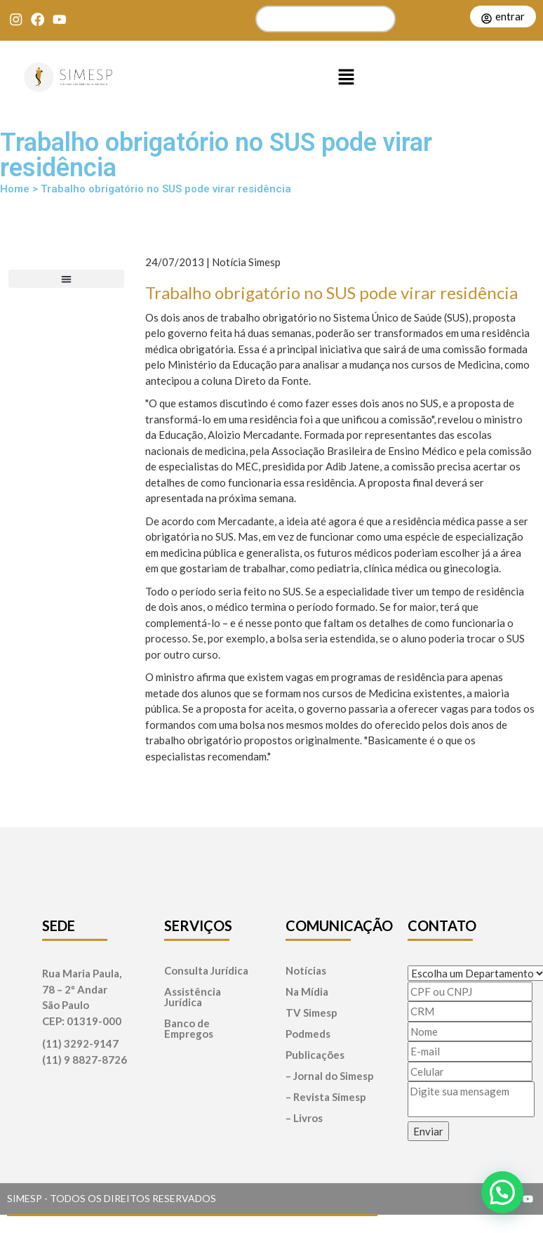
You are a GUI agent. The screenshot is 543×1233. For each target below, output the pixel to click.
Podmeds (308, 1034)
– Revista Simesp (326, 1097)
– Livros (304, 1118)
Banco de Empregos (188, 1028)
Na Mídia (307, 992)
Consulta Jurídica (206, 970)
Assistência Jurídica (192, 997)
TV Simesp (311, 1013)
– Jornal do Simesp (330, 1076)
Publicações (315, 1055)
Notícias (306, 970)
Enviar (428, 1131)
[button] (346, 77)
